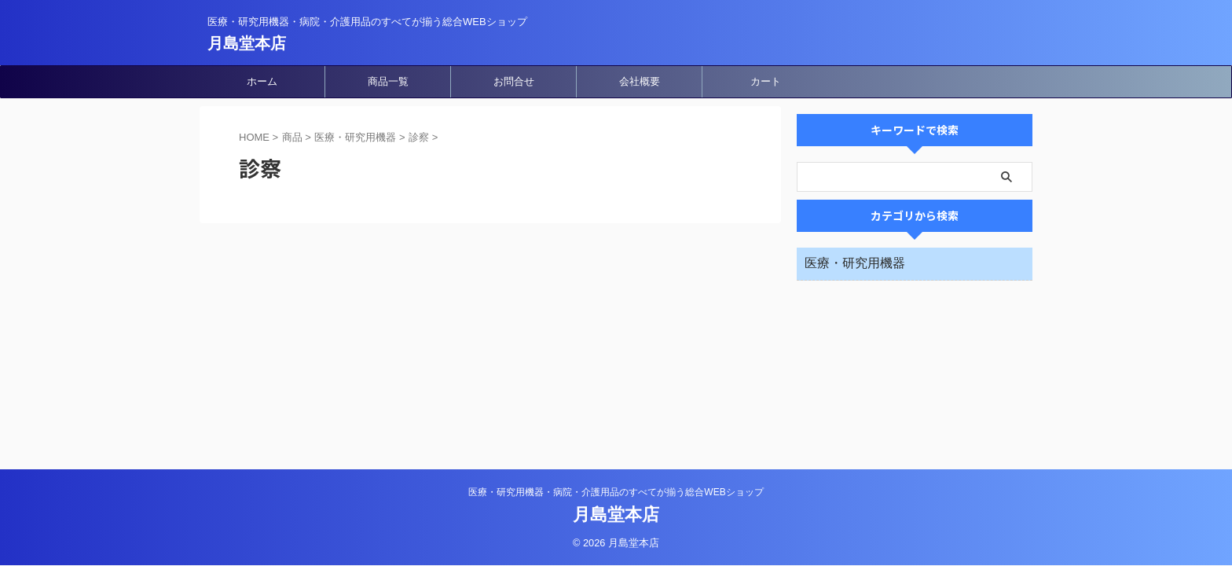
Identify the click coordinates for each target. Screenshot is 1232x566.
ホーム (262, 81)
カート (765, 81)
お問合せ (513, 81)
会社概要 (639, 81)
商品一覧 (388, 81)
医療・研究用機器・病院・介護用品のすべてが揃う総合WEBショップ (615, 492)
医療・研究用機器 (855, 263)
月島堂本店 (246, 43)
